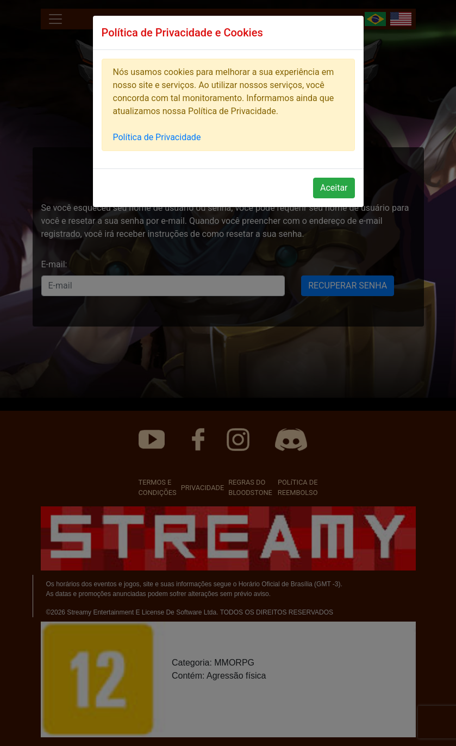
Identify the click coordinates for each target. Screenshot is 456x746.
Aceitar (334, 188)
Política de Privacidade (157, 137)
